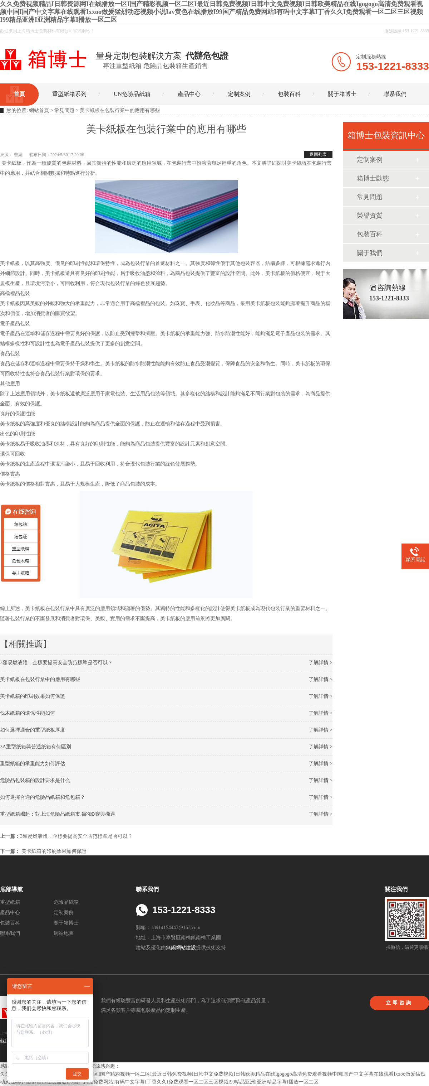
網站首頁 (39, 110)
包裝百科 (289, 94)
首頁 (19, 94)
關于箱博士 (342, 94)
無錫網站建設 (181, 947)
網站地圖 (64, 933)
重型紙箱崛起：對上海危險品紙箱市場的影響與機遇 (57, 814)
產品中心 (189, 94)
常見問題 (64, 110)
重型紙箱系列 (69, 94)
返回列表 (318, 154)
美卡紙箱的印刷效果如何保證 (32, 696)
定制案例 (239, 94)
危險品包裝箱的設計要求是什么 (35, 780)
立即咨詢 (399, 1002)
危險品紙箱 (66, 902)
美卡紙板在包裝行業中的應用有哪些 (40, 679)
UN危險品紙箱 (132, 94)
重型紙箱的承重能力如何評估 (32, 763)
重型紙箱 (10, 902)
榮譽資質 (370, 215)
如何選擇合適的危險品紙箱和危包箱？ (42, 797)
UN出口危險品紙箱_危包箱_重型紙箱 (44, 59)
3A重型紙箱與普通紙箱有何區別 (35, 746)
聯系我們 (395, 94)
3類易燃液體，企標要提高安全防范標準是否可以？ (56, 662)
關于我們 (370, 252)
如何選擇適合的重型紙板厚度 (32, 730)
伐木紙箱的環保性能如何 (27, 713)
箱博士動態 (373, 178)
